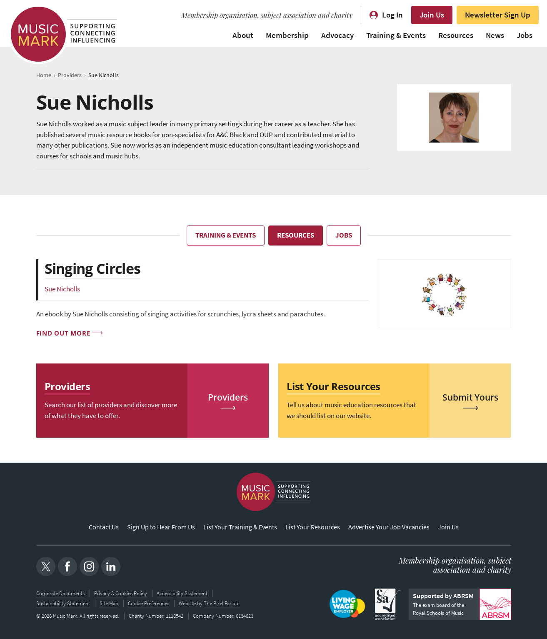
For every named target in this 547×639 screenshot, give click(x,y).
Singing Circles (93, 268)
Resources (455, 35)
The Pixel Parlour (222, 603)
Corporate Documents (60, 593)
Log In (392, 15)
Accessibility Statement (182, 593)
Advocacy (337, 35)
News (495, 35)
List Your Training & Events (240, 527)
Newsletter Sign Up (497, 15)
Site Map (109, 603)
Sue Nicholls (62, 289)
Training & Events (396, 35)
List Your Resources (312, 527)
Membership (287, 35)
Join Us (432, 15)
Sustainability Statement (63, 603)
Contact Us (104, 527)
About (242, 35)
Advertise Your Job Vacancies (389, 527)
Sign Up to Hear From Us (161, 527)
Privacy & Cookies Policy (120, 593)
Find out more (63, 333)
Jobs (524, 35)
